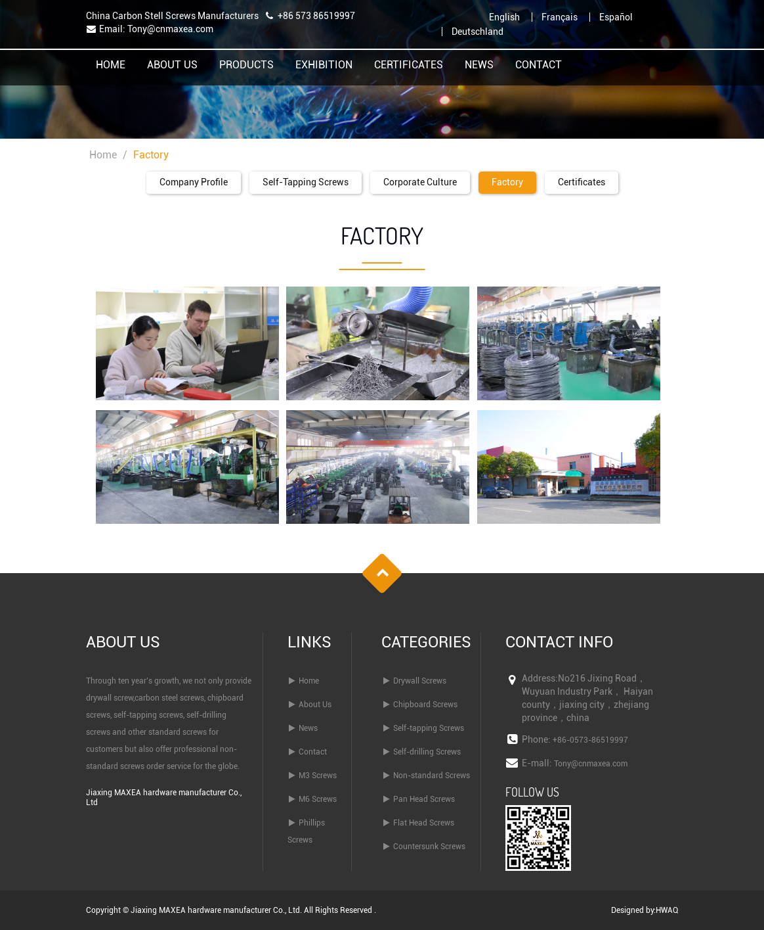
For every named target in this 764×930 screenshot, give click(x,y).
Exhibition (323, 65)
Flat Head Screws (423, 822)
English (504, 17)
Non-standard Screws (431, 775)
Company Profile (193, 182)
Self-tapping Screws (428, 728)
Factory (507, 182)
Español (616, 17)
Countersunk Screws (429, 846)
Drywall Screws (419, 681)
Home (110, 65)
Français (559, 17)
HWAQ (667, 910)
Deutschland (477, 31)
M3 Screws (318, 775)
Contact (538, 65)
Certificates (408, 65)
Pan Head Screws (424, 799)
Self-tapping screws (306, 182)
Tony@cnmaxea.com (170, 29)
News (479, 65)
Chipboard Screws (425, 704)
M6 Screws (318, 799)
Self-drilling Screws (427, 751)
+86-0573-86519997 (590, 740)
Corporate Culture (420, 182)
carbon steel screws (169, 698)
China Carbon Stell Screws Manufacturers (172, 16)
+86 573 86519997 (316, 16)
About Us (172, 65)
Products (246, 65)
